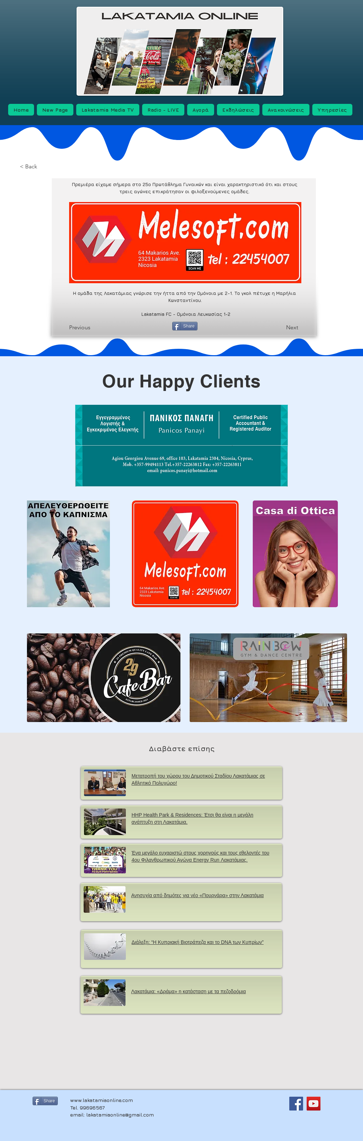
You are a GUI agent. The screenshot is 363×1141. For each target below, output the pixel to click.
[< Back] (42, 167)
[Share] (184, 326)
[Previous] (91, 327)
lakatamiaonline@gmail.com (120, 1115)
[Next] (281, 327)
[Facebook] (296, 1104)
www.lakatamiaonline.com (101, 1100)
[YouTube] (313, 1104)
